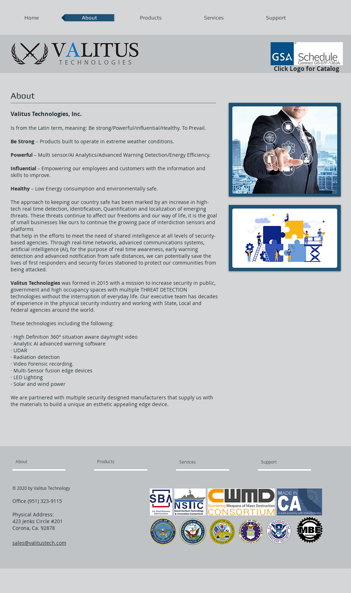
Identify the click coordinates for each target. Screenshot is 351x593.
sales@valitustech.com (39, 542)
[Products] (114, 461)
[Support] (280, 461)
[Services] (199, 461)
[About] (43, 461)
